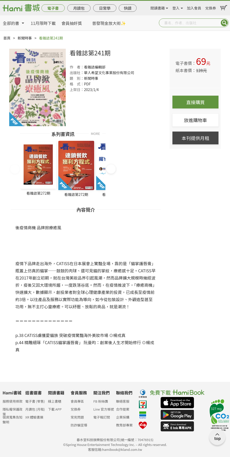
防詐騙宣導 (79, 425)
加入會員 (194, 7)
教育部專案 (124, 425)
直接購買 (195, 102)
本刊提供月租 (195, 138)
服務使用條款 (13, 401)
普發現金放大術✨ (109, 23)
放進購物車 (195, 120)
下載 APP (54, 409)
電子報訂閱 (101, 417)
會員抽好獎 (71, 23)
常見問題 (77, 417)
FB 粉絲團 (100, 401)
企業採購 (122, 417)
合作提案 (122, 409)
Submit (224, 23)
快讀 (128, 8)
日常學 (105, 8)
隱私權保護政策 (13, 411)
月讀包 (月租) (35, 409)
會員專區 (77, 401)
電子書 (53, 8)
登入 (176, 7)
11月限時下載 (43, 23)
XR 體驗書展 (34, 417)
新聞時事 (25, 38)
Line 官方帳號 (103, 409)
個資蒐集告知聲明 (13, 419)
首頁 (6, 38)
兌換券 (210, 7)
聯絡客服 (122, 401)
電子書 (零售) (35, 401)
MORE (95, 133)
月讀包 (79, 8)
